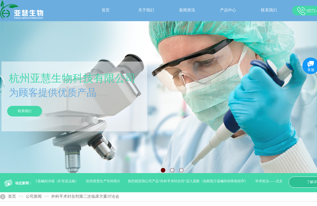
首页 (12, 196)
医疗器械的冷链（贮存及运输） (55, 181)
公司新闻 (34, 196)
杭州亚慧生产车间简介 (104, 181)
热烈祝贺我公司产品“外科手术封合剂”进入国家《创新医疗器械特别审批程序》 (188, 181)
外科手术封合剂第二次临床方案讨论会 (85, 196)
